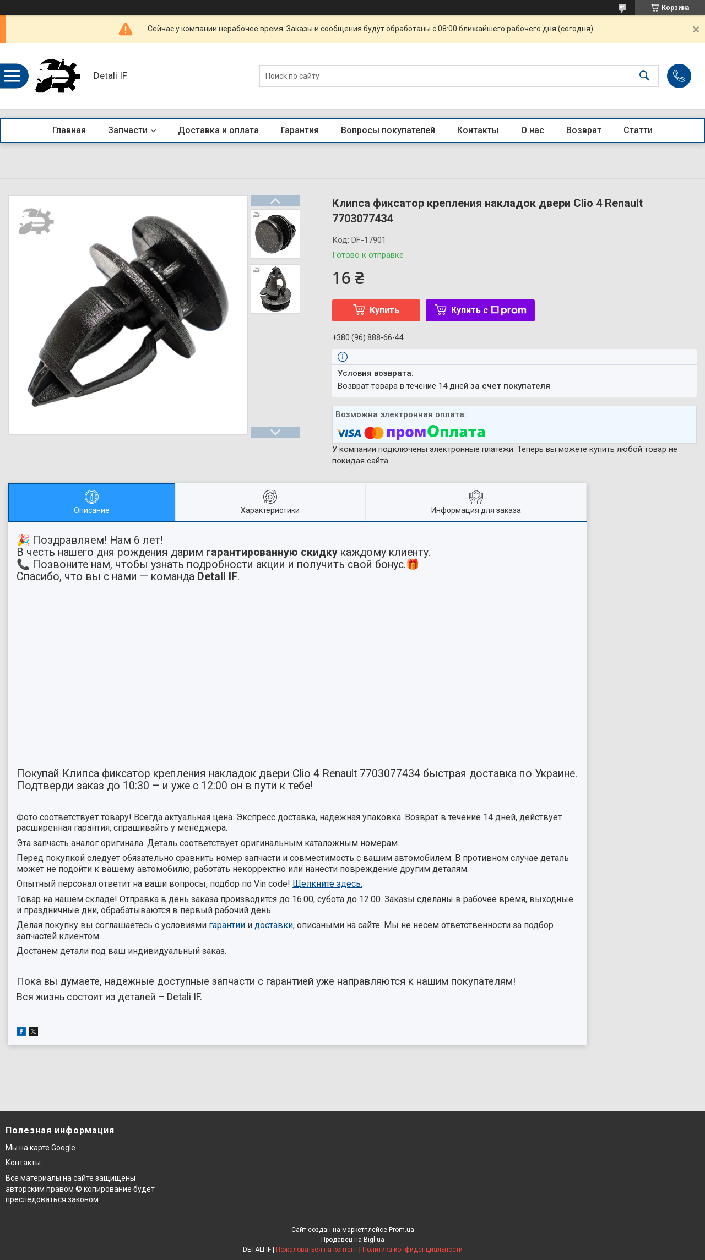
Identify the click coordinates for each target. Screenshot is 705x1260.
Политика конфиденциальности (412, 1249)
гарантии (227, 925)
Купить (384, 310)
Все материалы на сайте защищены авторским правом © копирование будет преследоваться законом (80, 1189)
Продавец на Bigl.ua (352, 1239)
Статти (638, 130)
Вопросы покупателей (388, 130)
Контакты (478, 130)
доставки (273, 925)
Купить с (489, 310)
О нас (532, 130)
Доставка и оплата (218, 130)
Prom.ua (401, 1230)
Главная (69, 130)
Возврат (583, 130)
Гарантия (300, 130)
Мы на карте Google (40, 1147)
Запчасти (128, 130)
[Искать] (644, 76)
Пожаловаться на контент (316, 1249)
